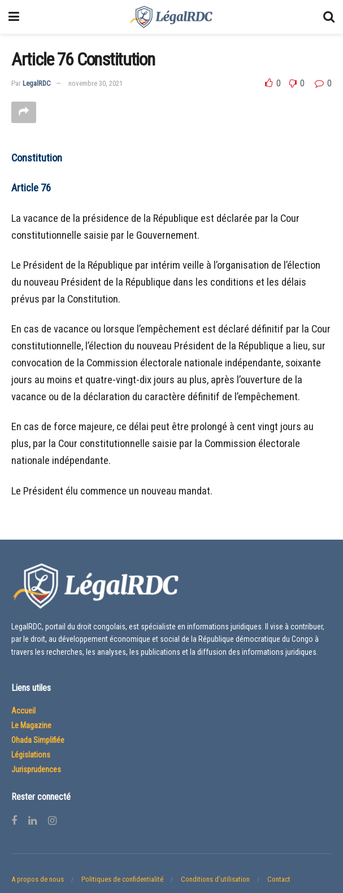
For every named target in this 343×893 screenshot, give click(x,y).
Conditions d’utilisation (215, 879)
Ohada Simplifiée (37, 740)
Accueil (23, 710)
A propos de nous (37, 879)
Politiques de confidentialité (122, 879)
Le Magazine (31, 725)
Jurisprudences (36, 769)
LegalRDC (37, 83)
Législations (30, 754)
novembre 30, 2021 (95, 83)
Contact (278, 879)
